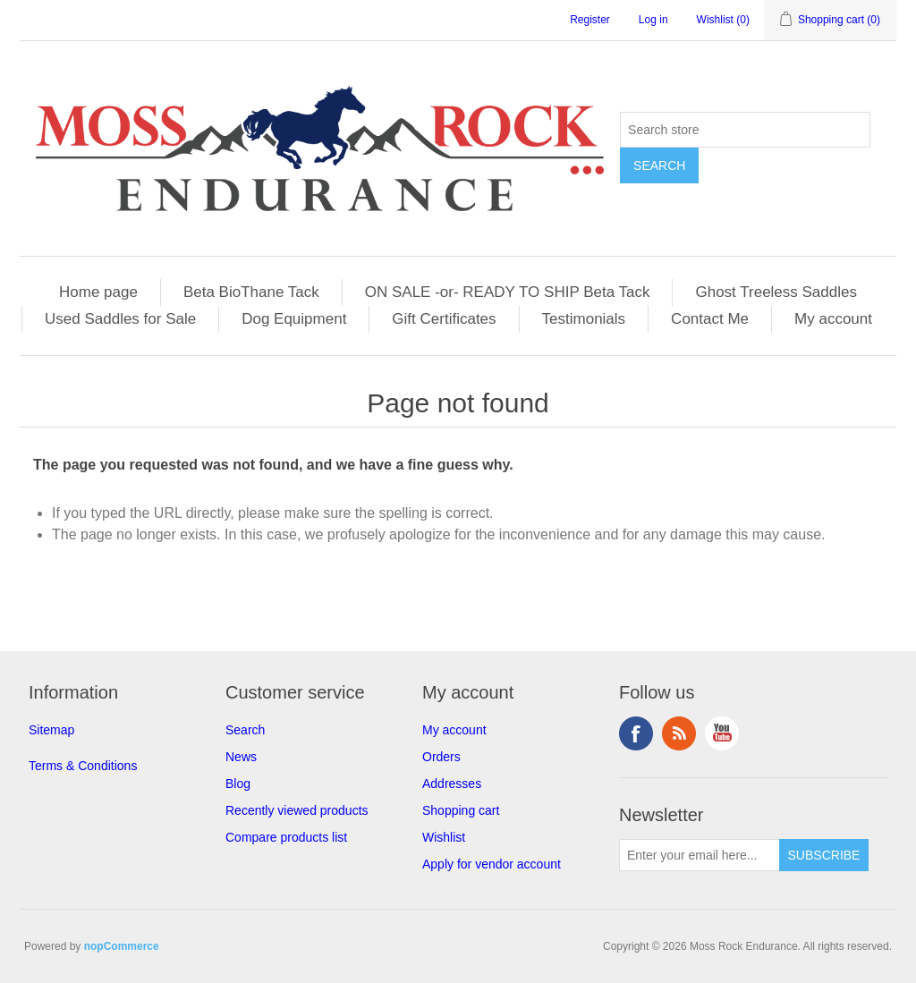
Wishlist (443, 837)
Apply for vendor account (491, 864)
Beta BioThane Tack (251, 292)
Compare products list (286, 837)
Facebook (636, 733)
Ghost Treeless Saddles (775, 292)
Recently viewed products (297, 810)
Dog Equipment (294, 318)
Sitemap (51, 730)
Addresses (451, 783)
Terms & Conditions (83, 765)
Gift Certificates (444, 318)
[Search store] (745, 130)
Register (590, 19)
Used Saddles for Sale (120, 318)
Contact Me (710, 318)
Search (245, 730)
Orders (441, 757)
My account (833, 318)
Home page (98, 292)
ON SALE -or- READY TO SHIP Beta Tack (507, 292)
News (241, 757)
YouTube (722, 733)
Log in (653, 19)
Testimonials (584, 318)
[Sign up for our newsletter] (699, 855)
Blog (237, 783)
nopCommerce (121, 946)
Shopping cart (460, 810)
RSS (679, 733)
